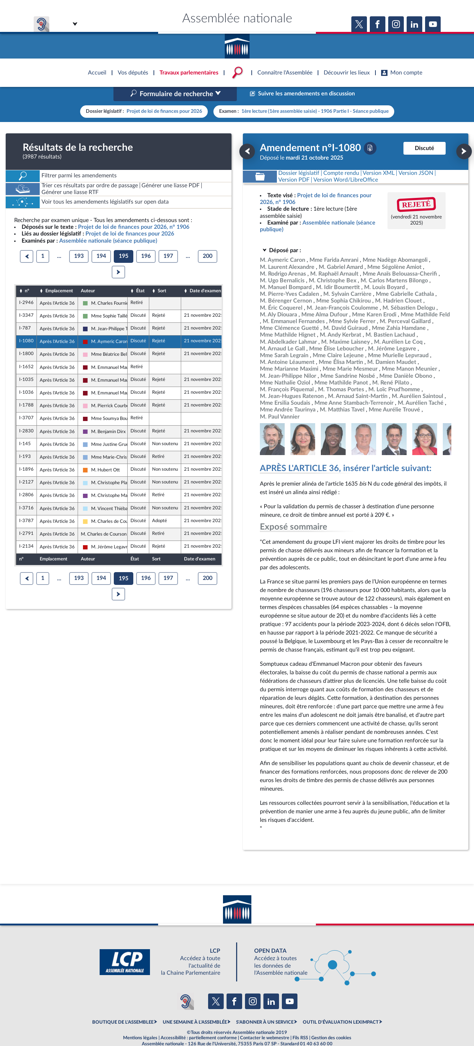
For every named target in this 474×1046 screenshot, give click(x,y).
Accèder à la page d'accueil (237, 43)
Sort (162, 276)
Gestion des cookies (331, 1023)
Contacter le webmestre (264, 1023)
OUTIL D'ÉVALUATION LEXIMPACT (341, 1007)
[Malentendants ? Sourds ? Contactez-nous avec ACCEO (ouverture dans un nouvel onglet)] (185, 986)
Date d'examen (205, 276)
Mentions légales (140, 1023)
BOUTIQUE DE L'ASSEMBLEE (123, 1007)
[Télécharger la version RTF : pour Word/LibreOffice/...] (346, 164)
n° (27, 276)
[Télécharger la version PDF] (370, 133)
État (140, 276)
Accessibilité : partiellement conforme (199, 1023)
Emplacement (59, 276)
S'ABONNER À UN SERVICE (265, 1007)
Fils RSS (300, 1023)
